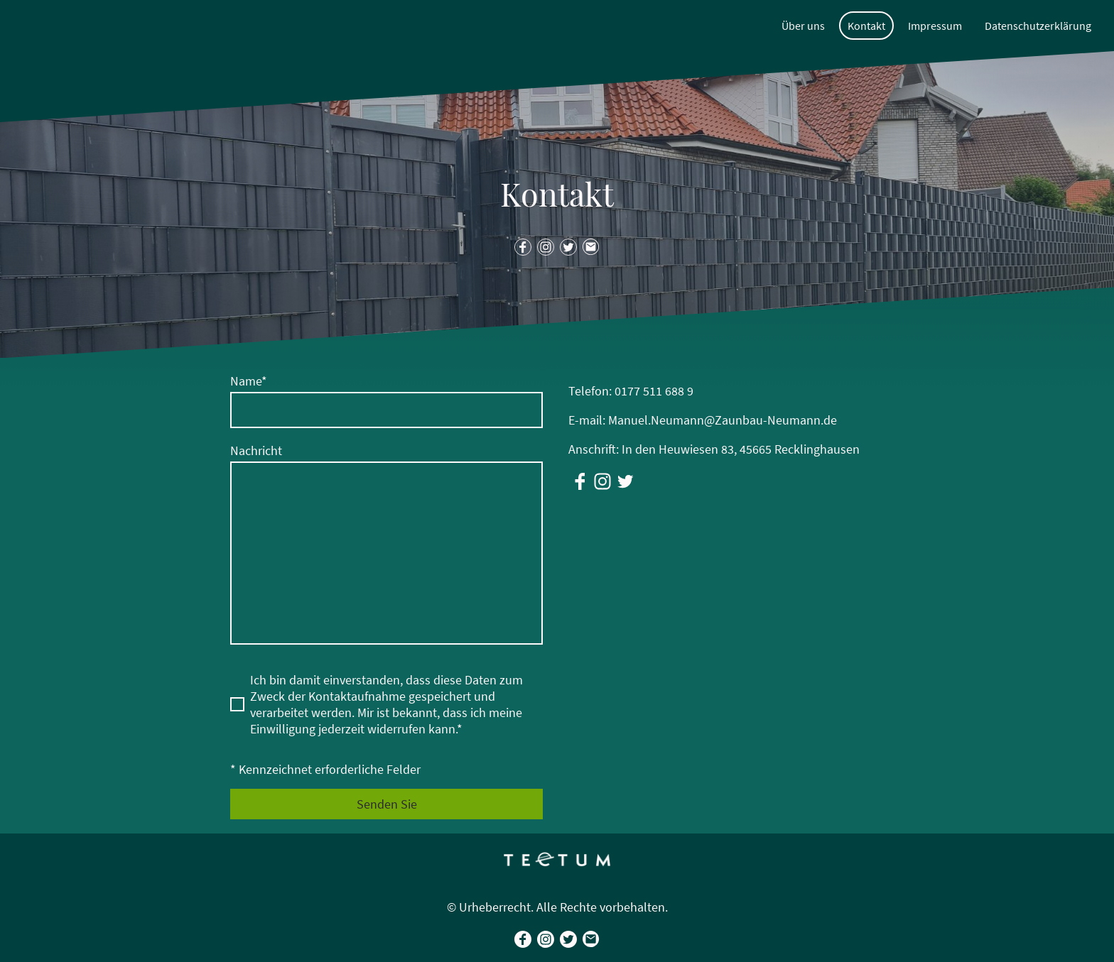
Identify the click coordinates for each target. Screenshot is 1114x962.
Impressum (935, 25)
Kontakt (866, 25)
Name (248, 381)
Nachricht (256, 450)
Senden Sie (387, 804)
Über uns (803, 25)
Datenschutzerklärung (1038, 25)
